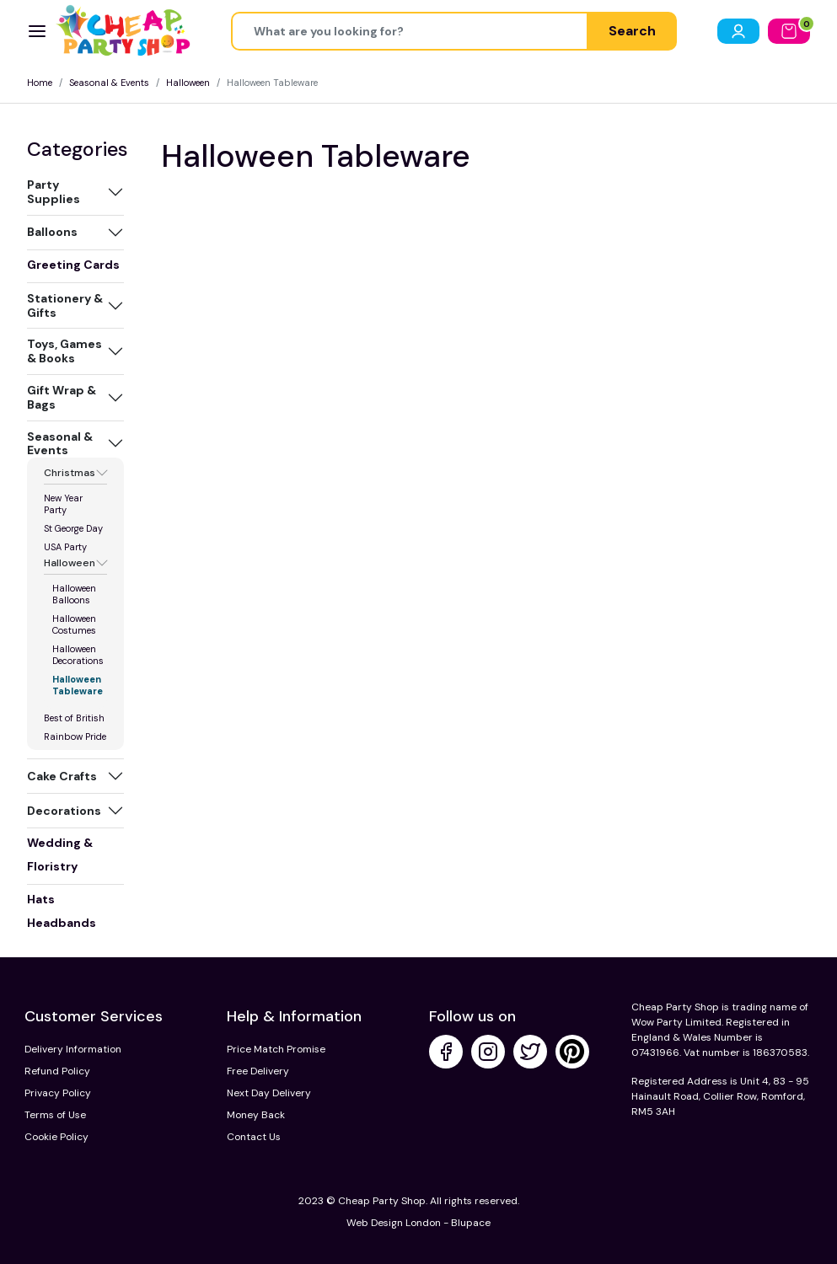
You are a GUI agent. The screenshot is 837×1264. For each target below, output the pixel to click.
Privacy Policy (57, 1093)
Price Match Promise (276, 1049)
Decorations (64, 810)
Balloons (52, 231)
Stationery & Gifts (65, 305)
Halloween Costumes (74, 624)
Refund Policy (57, 1071)
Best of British (74, 718)
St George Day (73, 528)
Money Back (256, 1115)
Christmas (69, 472)
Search (632, 31)
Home (39, 82)
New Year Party (63, 504)
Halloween (188, 82)
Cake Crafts (62, 776)
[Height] (409, 31)
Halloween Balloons (74, 594)
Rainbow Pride (75, 736)
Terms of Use (55, 1115)
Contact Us (254, 1136)
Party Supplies (53, 191)
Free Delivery (258, 1071)
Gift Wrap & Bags (61, 397)
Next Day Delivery (269, 1093)
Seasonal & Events (109, 82)
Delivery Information (72, 1049)
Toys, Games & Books (64, 351)
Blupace (471, 1222)
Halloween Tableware (77, 685)
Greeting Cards (73, 264)
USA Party (65, 547)
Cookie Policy (56, 1136)
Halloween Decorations (78, 655)
